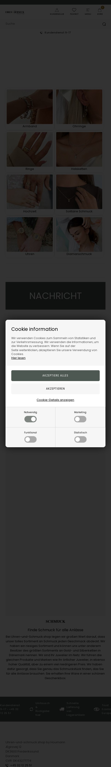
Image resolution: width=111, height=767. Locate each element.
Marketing (80, 416)
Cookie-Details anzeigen (55, 400)
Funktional (30, 437)
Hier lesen (18, 358)
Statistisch (80, 437)
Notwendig (30, 416)
